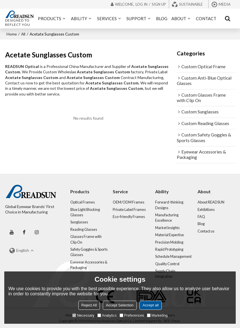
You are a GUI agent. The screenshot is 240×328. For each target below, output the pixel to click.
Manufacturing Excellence (167, 218)
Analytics (107, 315)
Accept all (151, 305)
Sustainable (191, 4)
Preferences (132, 315)
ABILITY (79, 18)
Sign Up (159, 4)
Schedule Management (173, 256)
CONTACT (206, 18)
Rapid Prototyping (169, 249)
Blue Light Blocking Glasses (85, 212)
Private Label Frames (129, 209)
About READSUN (211, 202)
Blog (201, 223)
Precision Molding (169, 242)
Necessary (83, 315)
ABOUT (178, 18)
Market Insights (167, 227)
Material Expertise (169, 234)
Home (12, 34)
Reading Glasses (83, 229)
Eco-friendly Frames (129, 216)
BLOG (161, 18)
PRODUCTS (49, 18)
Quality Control (167, 263)
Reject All (89, 305)
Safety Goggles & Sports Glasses (89, 252)
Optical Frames (82, 202)
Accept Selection (120, 305)
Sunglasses (79, 222)
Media (225, 4)
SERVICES (107, 18)
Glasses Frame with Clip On (86, 239)
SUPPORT (136, 18)
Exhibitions (206, 209)
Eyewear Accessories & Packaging (88, 265)
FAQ (201, 216)
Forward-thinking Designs (169, 205)
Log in (141, 4)
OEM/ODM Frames (128, 202)
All (23, 34)
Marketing (157, 315)
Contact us (206, 231)
